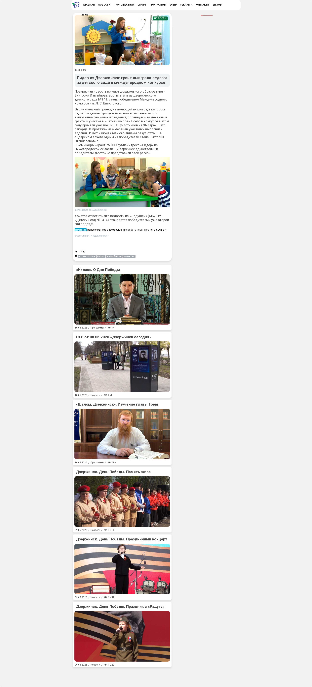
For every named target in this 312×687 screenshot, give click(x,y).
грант (101, 256)
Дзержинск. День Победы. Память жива (113, 472)
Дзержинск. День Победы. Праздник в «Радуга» (120, 606)
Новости (160, 18)
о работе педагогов (137, 229)
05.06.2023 (81, 70)
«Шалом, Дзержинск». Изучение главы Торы (117, 404)
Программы (97, 327)
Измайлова (114, 256)
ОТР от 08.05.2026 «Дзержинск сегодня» (113, 337)
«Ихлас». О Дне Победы (98, 269)
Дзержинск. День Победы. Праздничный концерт (121, 539)
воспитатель (86, 256)
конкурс (129, 256)
